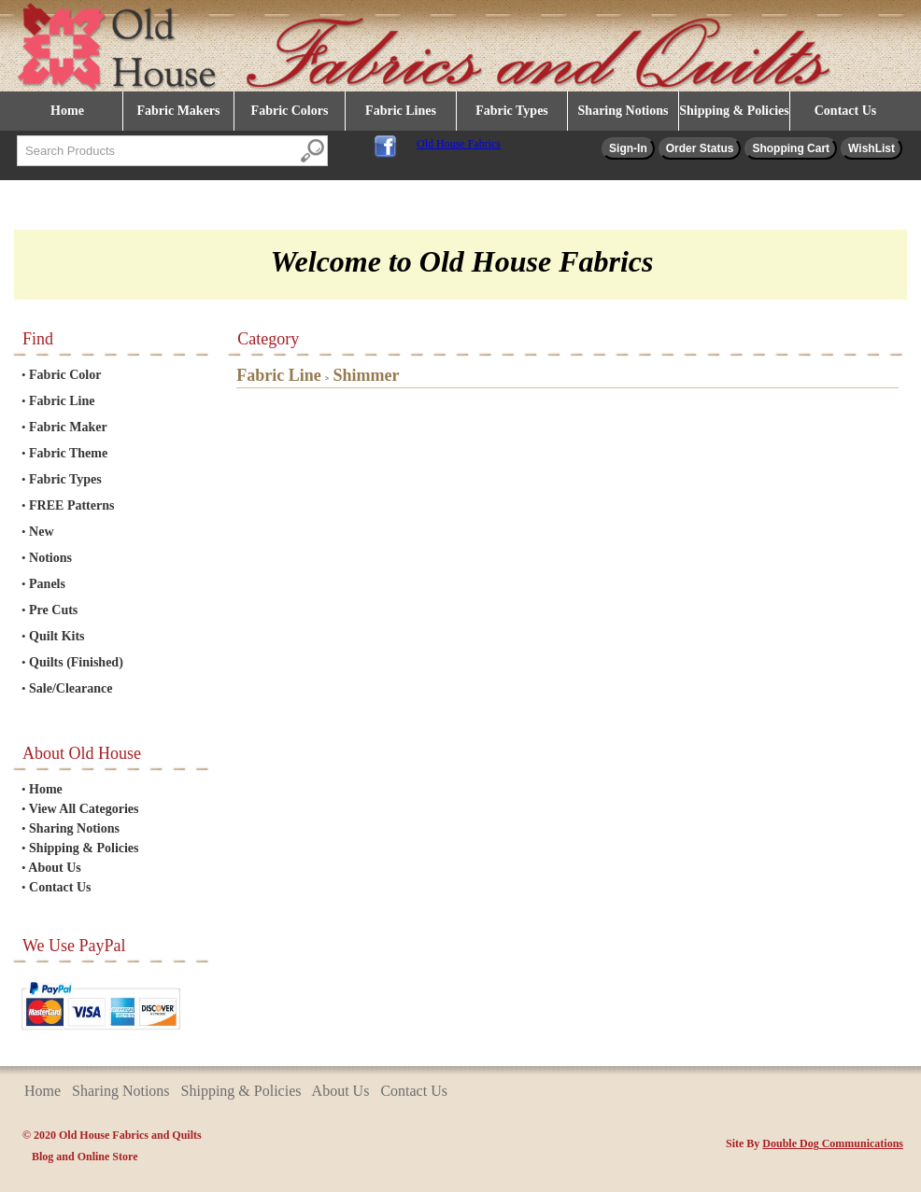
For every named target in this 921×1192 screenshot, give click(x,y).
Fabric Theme (68, 453)
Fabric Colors (290, 111)
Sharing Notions (623, 111)
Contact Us (846, 111)
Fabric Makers (178, 111)
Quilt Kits (57, 636)
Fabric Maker (68, 427)
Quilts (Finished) (76, 662)
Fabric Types (511, 111)
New (41, 532)
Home (67, 111)
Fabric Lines (400, 111)
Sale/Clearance (70, 688)
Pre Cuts (53, 610)
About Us (54, 868)
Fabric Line (61, 401)
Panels (47, 584)
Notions (50, 558)
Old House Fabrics (459, 143)
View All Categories (84, 809)
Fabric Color (65, 375)
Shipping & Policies (733, 111)
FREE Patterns (71, 505)
